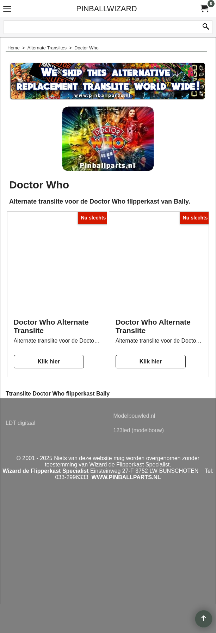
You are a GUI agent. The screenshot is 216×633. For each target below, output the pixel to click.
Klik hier (49, 361)
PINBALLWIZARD (106, 8)
